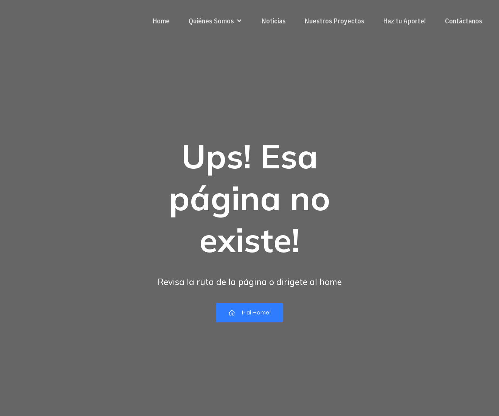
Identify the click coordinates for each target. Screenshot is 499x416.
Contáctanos (463, 21)
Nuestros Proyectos (334, 21)
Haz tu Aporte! (404, 21)
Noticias (274, 21)
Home (161, 21)
